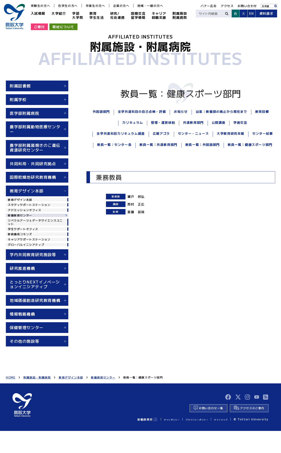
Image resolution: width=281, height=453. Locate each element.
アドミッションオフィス (27, 214)
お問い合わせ (247, 6)
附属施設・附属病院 (37, 395)
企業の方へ (121, 6)
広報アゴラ (161, 133)
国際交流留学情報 (138, 15)
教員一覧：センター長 (114, 144)
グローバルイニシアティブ (28, 261)
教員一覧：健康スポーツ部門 (250, 144)
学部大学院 (77, 15)
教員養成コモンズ (21, 247)
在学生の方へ (68, 6)
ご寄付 (39, 26)
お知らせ (181, 111)
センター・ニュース (193, 133)
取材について (63, 26)
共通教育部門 (193, 122)
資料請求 (266, 13)
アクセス (227, 6)
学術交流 (240, 122)
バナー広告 (209, 6)
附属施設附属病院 (180, 15)
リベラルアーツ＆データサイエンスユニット (35, 231)
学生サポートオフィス (25, 240)
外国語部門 (101, 111)
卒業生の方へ (95, 6)
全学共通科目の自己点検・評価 (142, 111)
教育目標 (262, 111)
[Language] (269, 6)
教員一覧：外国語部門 (202, 144)
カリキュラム (132, 122)
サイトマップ (218, 441)
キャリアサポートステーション (32, 254)
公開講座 (218, 122)
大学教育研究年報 (230, 133)
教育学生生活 (96, 15)
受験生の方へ (40, 6)
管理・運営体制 (163, 122)
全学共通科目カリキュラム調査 (121, 133)
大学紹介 (59, 13)
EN (251, 13)
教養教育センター (21, 222)
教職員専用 (127, 441)
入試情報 (38, 13)
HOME (10, 395)
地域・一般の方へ (150, 6)
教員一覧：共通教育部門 (158, 144)
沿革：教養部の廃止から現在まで (221, 111)
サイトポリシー (156, 441)
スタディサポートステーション (32, 207)
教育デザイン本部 (21, 200)
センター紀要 (262, 133)
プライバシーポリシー (188, 441)
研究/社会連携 (117, 15)
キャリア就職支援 (159, 15)
